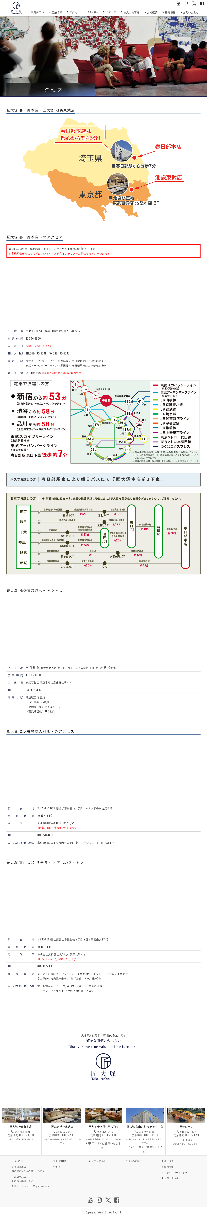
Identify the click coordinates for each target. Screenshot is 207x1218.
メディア (110, 12)
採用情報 (170, 12)
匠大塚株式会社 (16, 8)
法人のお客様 (132, 12)
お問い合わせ (191, 12)
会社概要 (152, 12)
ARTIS (57, 1166)
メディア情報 (98, 1160)
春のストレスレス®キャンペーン (31, 1186)
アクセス (75, 12)
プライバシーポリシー (176, 1172)
